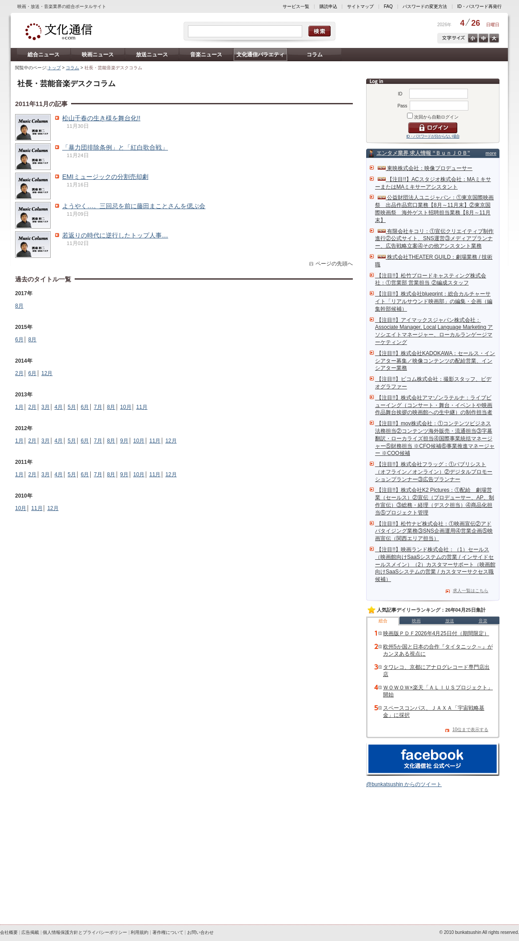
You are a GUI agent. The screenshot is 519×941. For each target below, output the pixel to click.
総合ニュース (44, 54)
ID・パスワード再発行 (479, 6)
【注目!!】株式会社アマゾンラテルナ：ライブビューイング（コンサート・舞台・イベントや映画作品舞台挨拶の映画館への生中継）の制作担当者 (433, 405)
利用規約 (139, 932)
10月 (125, 407)
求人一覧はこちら (470, 590)
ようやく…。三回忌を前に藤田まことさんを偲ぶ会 (133, 206)
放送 (449, 620)
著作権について (168, 932)
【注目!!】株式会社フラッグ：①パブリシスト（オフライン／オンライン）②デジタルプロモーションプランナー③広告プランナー (433, 471)
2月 (19, 373)
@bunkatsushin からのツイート (404, 784)
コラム (315, 54)
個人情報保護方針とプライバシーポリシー (85, 932)
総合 (383, 620)
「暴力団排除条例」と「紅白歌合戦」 (115, 147)
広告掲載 (30, 932)
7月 (98, 407)
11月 (141, 407)
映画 (416, 620)
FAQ (388, 6)
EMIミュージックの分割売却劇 (105, 176)
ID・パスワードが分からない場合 (433, 136)
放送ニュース (152, 54)
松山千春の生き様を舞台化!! (101, 118)
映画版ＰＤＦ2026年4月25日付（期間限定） (436, 633)
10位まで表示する (470, 729)
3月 (45, 407)
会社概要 (9, 932)
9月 (124, 441)
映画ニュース (98, 54)
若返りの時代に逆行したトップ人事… (115, 235)
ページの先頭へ (334, 264)
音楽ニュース (206, 54)
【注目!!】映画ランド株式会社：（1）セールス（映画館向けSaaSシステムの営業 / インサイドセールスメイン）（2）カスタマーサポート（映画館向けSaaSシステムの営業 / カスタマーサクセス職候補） (435, 564)
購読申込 (328, 6)
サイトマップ (360, 6)
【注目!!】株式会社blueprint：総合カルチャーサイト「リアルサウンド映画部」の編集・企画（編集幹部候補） (433, 301)
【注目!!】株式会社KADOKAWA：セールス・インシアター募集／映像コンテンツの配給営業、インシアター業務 (435, 361)
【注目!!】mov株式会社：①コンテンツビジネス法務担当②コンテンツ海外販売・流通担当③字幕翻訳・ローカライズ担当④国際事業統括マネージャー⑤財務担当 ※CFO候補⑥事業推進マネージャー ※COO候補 (435, 438)
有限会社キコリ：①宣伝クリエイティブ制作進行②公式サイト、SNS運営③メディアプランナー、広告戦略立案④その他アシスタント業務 (434, 238)
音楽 (483, 620)
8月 (19, 306)
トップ (54, 67)
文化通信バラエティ (260, 54)
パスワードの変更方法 (425, 6)
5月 (72, 407)
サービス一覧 (296, 6)
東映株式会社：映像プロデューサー (425, 168)
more (491, 153)
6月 (19, 339)
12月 (46, 373)
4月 (59, 407)
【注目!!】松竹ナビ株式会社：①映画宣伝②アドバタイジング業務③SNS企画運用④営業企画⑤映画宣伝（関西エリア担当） (434, 531)
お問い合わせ (200, 932)
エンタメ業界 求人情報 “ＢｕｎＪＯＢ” (423, 153)
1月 (19, 407)
